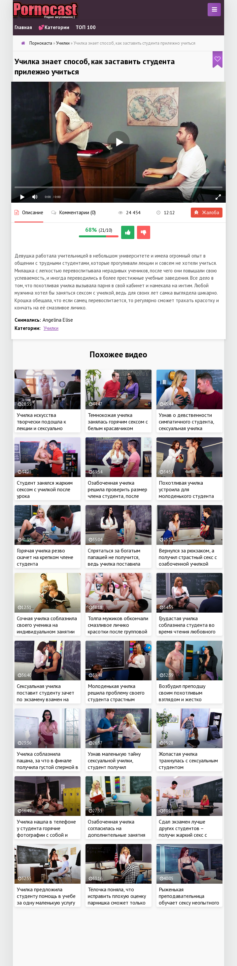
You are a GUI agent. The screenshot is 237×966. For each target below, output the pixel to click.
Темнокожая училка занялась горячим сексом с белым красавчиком (118, 421)
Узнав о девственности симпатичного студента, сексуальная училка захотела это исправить (186, 425)
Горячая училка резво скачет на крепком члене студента (45, 557)
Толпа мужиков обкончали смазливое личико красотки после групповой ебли (118, 628)
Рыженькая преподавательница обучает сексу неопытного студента (189, 899)
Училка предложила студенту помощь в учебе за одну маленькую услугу (46, 896)
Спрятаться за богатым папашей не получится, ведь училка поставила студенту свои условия (114, 560)
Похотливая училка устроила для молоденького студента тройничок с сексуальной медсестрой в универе (187, 495)
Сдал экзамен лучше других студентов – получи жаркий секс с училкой (183, 831)
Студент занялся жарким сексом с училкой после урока (45, 489)
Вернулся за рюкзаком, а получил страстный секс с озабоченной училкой (188, 557)
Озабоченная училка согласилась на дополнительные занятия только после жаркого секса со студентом (116, 834)
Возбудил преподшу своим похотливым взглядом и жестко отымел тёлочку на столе (188, 696)
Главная (23, 27)
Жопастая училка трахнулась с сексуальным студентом (188, 760)
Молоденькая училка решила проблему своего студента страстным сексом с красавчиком (116, 696)
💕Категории (53, 27)
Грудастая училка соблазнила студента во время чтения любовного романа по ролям (187, 628)
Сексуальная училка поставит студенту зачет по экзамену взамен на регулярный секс (45, 696)
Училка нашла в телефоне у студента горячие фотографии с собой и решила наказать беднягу (46, 831)
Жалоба (206, 212)
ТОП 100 (86, 27)
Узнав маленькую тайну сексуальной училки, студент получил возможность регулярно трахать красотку (115, 767)
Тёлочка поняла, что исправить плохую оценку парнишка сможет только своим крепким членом (117, 899)
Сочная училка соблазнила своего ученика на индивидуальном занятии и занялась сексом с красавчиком (47, 631)
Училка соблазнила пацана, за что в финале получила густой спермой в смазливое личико (47, 763)
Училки (51, 328)
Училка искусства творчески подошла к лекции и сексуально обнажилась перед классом (41, 428)
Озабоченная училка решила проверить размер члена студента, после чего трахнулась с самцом (117, 492)
